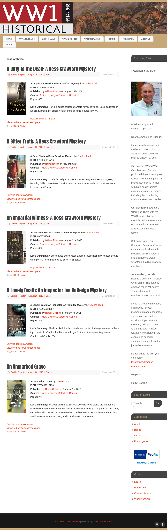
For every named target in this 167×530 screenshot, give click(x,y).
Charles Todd (90, 83)
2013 (16, 432)
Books (49, 74)
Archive (111, 39)
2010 (16, 203)
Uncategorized (142, 441)
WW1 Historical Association (67, 522)
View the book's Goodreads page (23, 122)
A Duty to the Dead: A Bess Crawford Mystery (51, 69)
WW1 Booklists (69, 39)
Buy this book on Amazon (43, 118)
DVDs (137, 435)
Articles (138, 424)
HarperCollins (52, 164)
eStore (9, 44)
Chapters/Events (92, 39)
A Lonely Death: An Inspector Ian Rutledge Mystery (57, 290)
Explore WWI (48, 39)
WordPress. (107, 522)
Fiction (43, 95)
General (73, 167)
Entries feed (140, 487)
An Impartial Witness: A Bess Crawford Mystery (54, 217)
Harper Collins (52, 312)
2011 (16, 351)
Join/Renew (128, 39)
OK (156, 403)
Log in (137, 481)
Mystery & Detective (58, 95)
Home (9, 39)
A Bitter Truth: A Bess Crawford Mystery (46, 141)
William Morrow (53, 91)
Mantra (96, 522)
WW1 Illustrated (27, 39)
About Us (145, 39)
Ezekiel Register (18, 74)
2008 (16, 126)
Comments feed (143, 493)
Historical (74, 95)
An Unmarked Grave (26, 366)
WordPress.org (142, 498)
